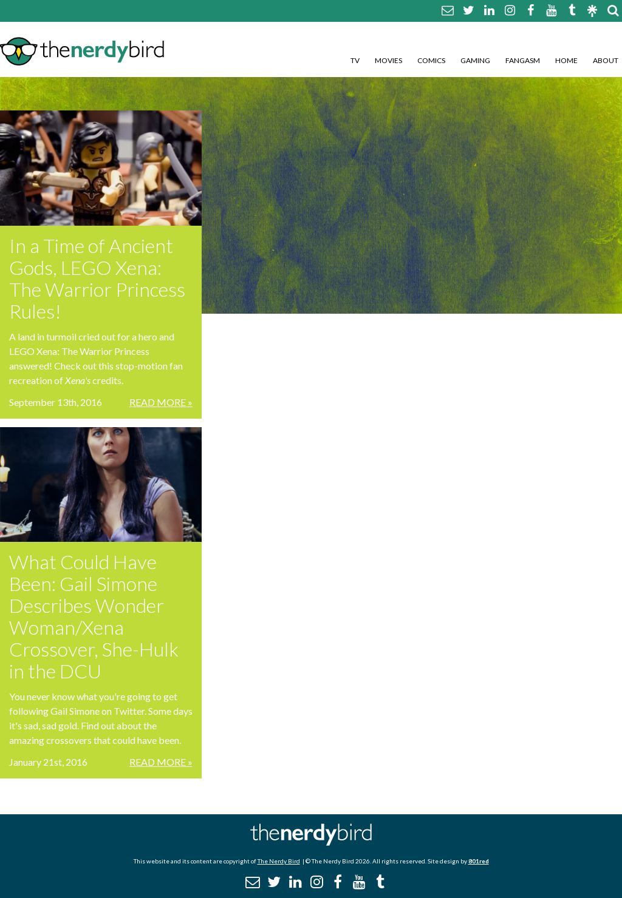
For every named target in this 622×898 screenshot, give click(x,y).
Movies (388, 60)
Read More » (161, 402)
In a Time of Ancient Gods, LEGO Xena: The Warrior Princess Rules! (97, 278)
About (605, 60)
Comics (431, 60)
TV (355, 60)
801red (478, 861)
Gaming (475, 60)
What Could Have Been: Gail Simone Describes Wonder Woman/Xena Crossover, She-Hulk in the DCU (94, 616)
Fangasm (522, 60)
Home (566, 60)
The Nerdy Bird (279, 861)
